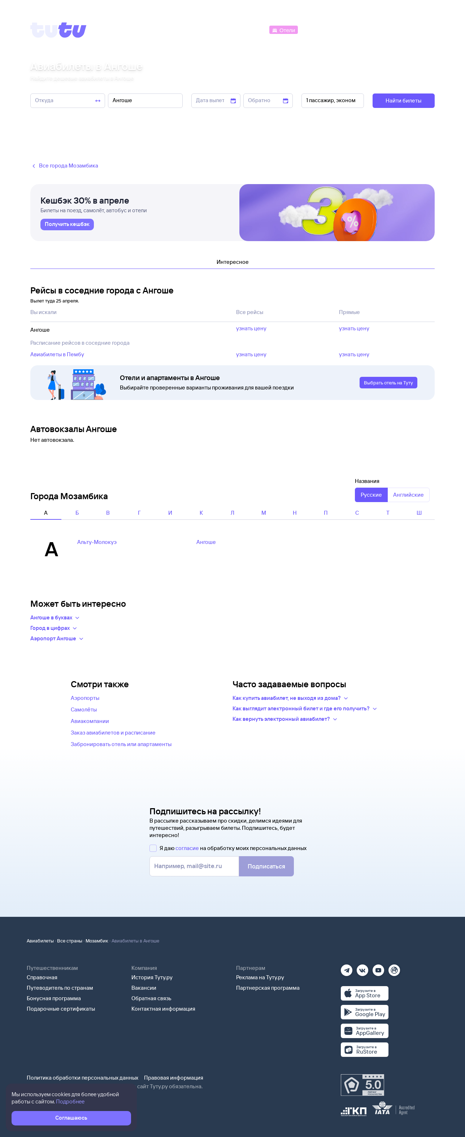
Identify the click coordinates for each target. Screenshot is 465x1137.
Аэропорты (85, 697)
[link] (67, 224)
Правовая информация (173, 1077)
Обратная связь (151, 998)
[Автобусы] (253, 29)
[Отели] (283, 29)
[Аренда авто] (381, 29)
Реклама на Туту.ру (260, 977)
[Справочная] (419, 29)
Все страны (69, 941)
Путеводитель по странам (60, 987)
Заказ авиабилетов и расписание (113, 732)
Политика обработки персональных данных (82, 1077)
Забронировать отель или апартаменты (121, 744)
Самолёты (84, 709)
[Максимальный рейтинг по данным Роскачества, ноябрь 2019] (362, 1085)
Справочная (42, 977)
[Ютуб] (378, 967)
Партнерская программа (268, 987)
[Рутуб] (394, 967)
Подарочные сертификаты (61, 1008)
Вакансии (143, 987)
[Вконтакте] (362, 967)
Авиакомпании (90, 721)
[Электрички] (317, 29)
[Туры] (348, 29)
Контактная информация (163, 1008)
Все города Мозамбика (64, 166)
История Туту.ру (152, 977)
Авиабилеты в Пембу (57, 354)
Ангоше (206, 542)
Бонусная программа (54, 998)
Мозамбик (97, 941)
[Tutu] (58, 30)
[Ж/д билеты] (214, 29)
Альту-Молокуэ (97, 542)
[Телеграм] (346, 967)
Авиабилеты (40, 941)
